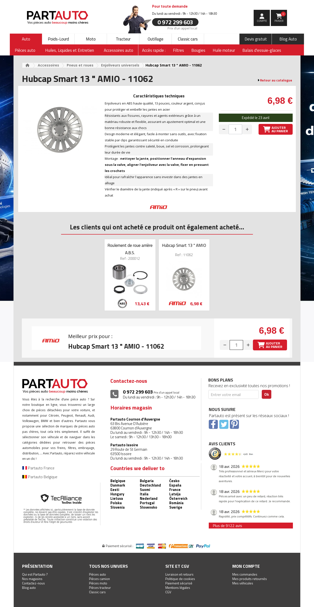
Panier (280, 17)
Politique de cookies (180, 578)
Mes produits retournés (249, 578)
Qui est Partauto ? (35, 574)
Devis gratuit (256, 39)
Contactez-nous (33, 583)
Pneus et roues (80, 65)
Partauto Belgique (39, 477)
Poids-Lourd (58, 39)
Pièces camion (99, 578)
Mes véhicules (242, 583)
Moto (91, 39)
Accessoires (48, 65)
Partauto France (38, 468)
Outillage (155, 39)
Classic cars (188, 39)
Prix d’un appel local (182, 28)
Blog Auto (288, 39)
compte (262, 21)
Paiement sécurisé (178, 583)
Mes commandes (244, 574)
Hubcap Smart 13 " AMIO (184, 245)
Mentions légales (177, 587)
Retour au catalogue (276, 80)
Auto (26, 39)
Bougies (198, 50)
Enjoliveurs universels (120, 65)
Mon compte (246, 566)
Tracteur (123, 39)
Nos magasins (32, 578)
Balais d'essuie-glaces (261, 50)
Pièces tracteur (100, 587)
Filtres (178, 50)
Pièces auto (97, 574)
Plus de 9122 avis (227, 525)
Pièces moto (98, 583)
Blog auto (29, 587)
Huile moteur (224, 50)
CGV (168, 591)
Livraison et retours (179, 574)
